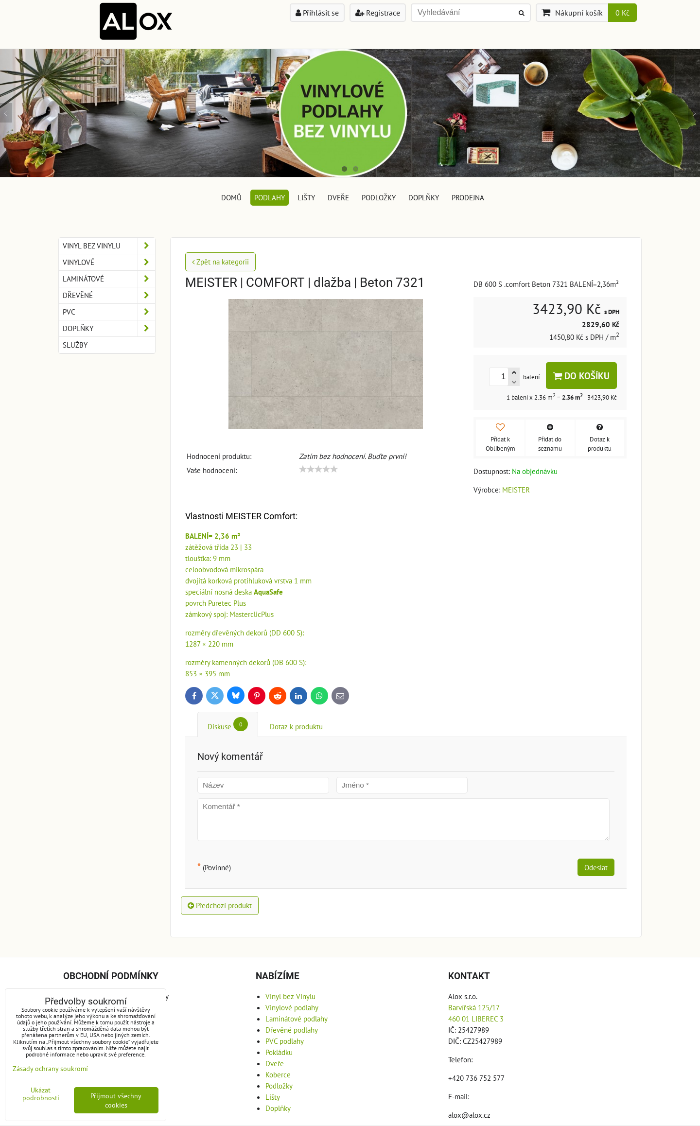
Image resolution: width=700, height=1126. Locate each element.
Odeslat (596, 867)
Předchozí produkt (220, 905)
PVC (109, 312)
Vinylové (109, 262)
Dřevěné (109, 295)
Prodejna (468, 197)
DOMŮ (231, 197)
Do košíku (581, 375)
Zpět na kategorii (220, 261)
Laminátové (109, 279)
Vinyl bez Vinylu (109, 246)
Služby (75, 345)
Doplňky (423, 197)
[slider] (318, 469)
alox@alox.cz (469, 1115)
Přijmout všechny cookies (115, 1100)
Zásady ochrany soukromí (50, 1068)
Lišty (306, 197)
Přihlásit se (317, 13)
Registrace (377, 13)
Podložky (379, 197)
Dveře (338, 197)
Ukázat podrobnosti (40, 1094)
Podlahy (269, 197)
